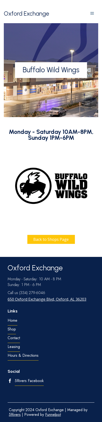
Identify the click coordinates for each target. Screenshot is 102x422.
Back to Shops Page (51, 239)
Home (12, 320)
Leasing (14, 346)
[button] (92, 13)
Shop (12, 329)
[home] (26, 13)
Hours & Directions (23, 355)
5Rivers (15, 414)
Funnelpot (53, 414)
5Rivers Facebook (29, 380)
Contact (14, 338)
